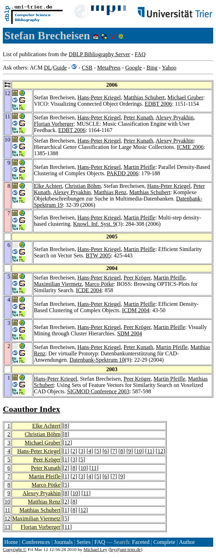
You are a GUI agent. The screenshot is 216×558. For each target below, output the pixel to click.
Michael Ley (95, 549)
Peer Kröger (137, 278)
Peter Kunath (138, 117)
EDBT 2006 (158, 104)
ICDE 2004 (89, 290)
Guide (60, 68)
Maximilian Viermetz (58, 284)
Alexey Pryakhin (174, 117)
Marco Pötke (99, 284)
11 (149, 451)
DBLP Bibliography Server (99, 54)
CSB (87, 68)
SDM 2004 (129, 333)
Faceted (141, 542)
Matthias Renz (110, 192)
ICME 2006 (190, 147)
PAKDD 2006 (123, 173)
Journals (63, 542)
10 (139, 451)
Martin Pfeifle (139, 167)
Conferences (36, 542)
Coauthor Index (31, 409)
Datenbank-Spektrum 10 (97, 360)
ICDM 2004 (136, 310)
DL (47, 68)
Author (187, 542)
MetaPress (109, 68)
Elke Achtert (48, 186)
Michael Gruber (185, 97)
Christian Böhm (83, 186)
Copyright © (15, 549)
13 (7, 527)
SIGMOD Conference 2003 (98, 391)
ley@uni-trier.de (125, 549)
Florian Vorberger (54, 124)
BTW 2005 (98, 255)
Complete (164, 542)
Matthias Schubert (144, 97)
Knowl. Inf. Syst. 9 (94, 224)
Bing (151, 68)
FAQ (140, 54)
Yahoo (169, 68)
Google (133, 68)
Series (83, 542)
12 (67, 443)
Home (11, 542)
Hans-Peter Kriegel (99, 97)
